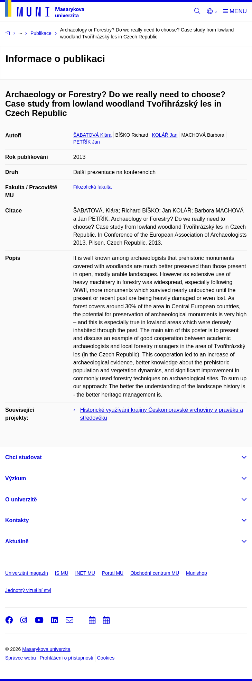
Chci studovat (23, 457)
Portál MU (112, 573)
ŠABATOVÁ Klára (92, 135)
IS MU (61, 573)
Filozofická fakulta (92, 187)
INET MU (85, 573)
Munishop (196, 573)
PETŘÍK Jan (86, 142)
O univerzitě (21, 499)
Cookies (106, 658)
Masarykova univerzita (46, 649)
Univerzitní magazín (26, 573)
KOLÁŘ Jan (164, 135)
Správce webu (20, 658)
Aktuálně (17, 541)
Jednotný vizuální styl (28, 590)
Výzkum (15, 478)
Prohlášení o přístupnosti (66, 658)
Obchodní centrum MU (154, 573)
